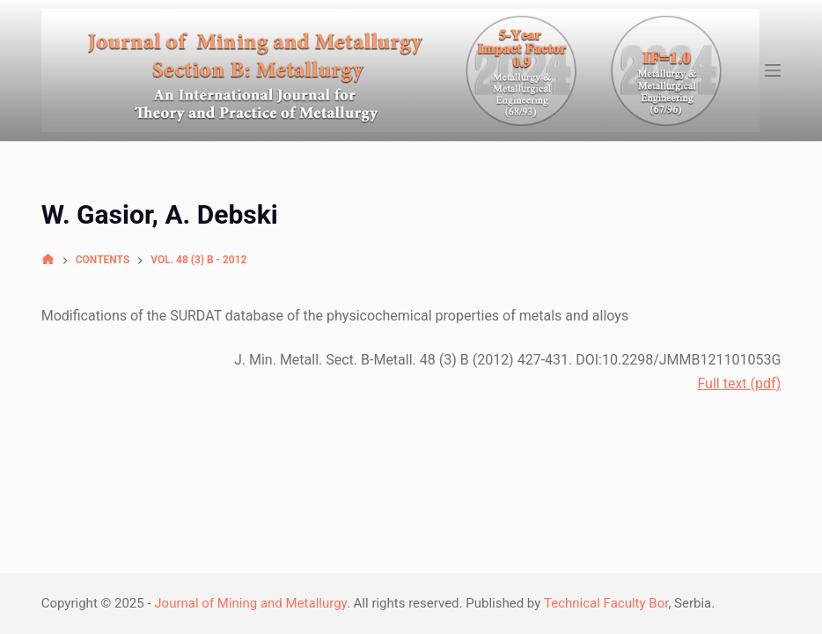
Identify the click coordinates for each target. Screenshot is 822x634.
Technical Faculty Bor (606, 603)
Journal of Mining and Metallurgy (250, 603)
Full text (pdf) (739, 383)
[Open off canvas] (773, 70)
